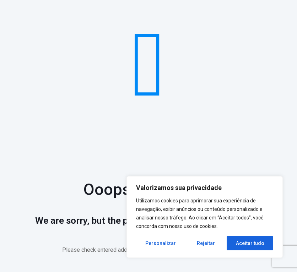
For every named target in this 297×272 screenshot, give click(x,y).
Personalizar (160, 243)
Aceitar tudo (250, 243)
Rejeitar (206, 243)
